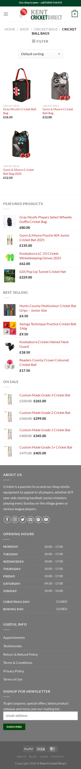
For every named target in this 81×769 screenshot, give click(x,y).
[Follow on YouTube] (46, 519)
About (22, 756)
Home (10, 29)
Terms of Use (12, 679)
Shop (24, 29)
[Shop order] (40, 54)
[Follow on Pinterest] (38, 519)
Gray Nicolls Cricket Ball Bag (19, 111)
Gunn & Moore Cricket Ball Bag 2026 (18, 171)
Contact (57, 756)
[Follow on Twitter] (22, 519)
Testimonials (12, 646)
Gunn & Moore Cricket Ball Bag (58, 111)
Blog (33, 756)
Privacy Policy (13, 671)
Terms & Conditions (17, 662)
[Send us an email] (30, 519)
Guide (44, 756)
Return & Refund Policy (20, 654)
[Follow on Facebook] (7, 519)
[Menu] (5, 14)
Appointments (14, 637)
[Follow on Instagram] (15, 519)
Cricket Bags (45, 29)
